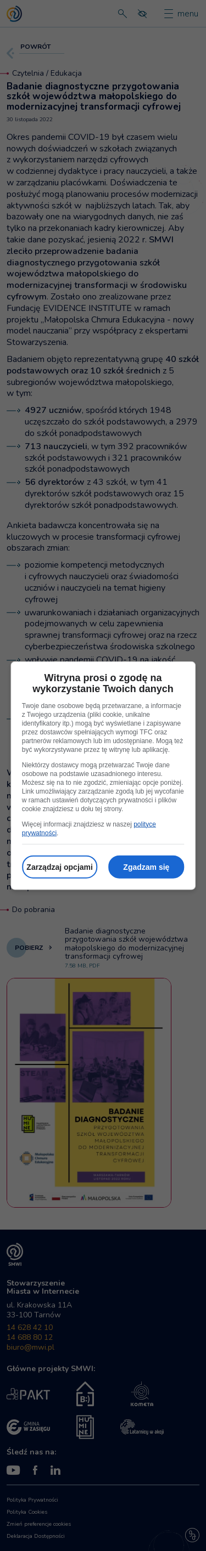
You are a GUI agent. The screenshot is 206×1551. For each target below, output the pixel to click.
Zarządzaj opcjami (59, 866)
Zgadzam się (146, 866)
